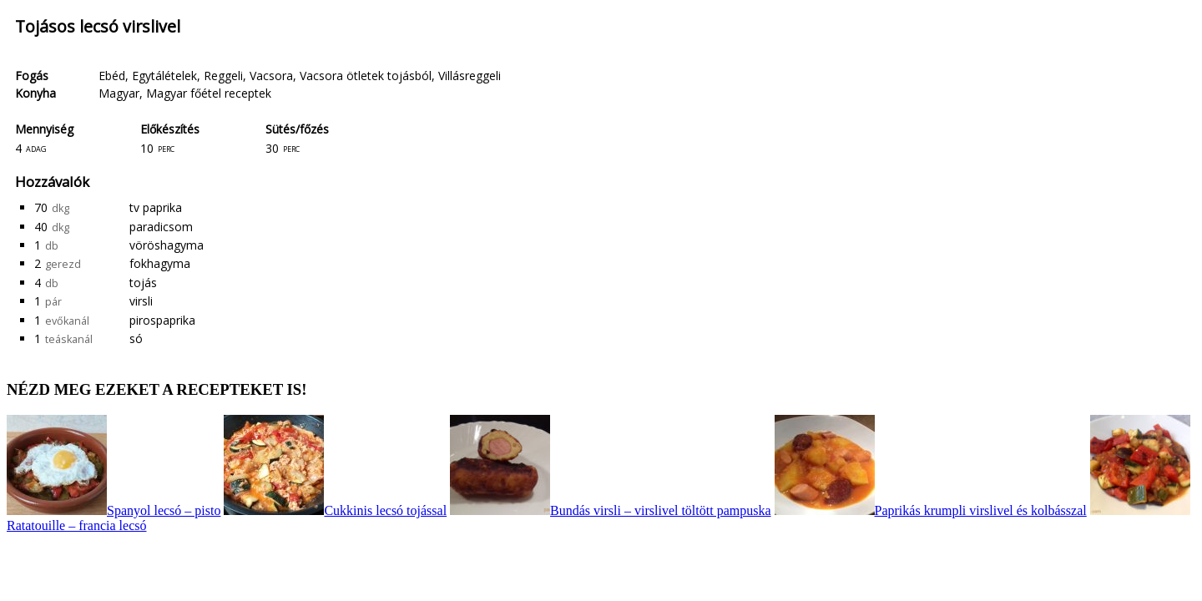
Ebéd (111, 75)
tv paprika (155, 207)
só (136, 338)
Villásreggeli (469, 75)
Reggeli (223, 75)
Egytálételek (164, 75)
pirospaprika (162, 320)
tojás (143, 282)
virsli (141, 301)
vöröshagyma (166, 245)
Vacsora (271, 75)
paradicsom (161, 227)
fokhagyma (159, 263)
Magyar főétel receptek (208, 93)
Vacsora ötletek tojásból (366, 75)
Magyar (118, 93)
